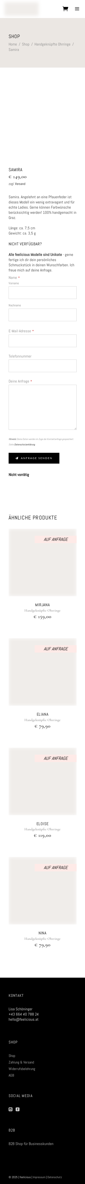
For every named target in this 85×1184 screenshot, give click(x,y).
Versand (20, 184)
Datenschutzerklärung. (24, 444)
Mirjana (42, 604)
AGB (11, 1075)
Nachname (15, 305)
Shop (25, 44)
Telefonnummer (20, 356)
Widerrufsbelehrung (22, 1068)
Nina (42, 933)
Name (14, 277)
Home (13, 44)
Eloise (42, 823)
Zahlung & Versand (21, 1062)
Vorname (14, 283)
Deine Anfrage (20, 381)
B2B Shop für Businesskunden (31, 1143)
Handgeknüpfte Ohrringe (52, 44)
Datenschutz (54, 1177)
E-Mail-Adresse (21, 330)
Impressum (39, 1177)
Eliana (43, 714)
